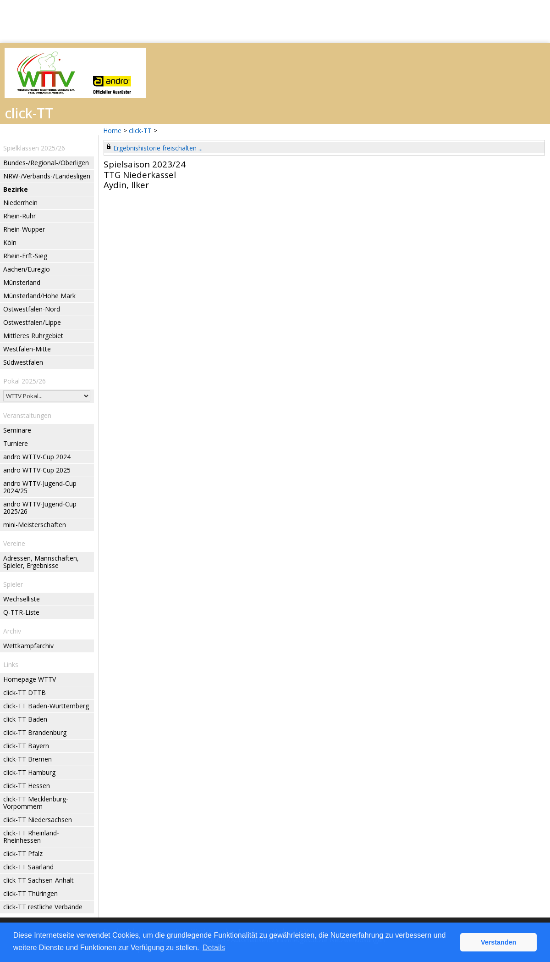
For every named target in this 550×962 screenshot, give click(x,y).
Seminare (17, 430)
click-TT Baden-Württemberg (46, 705)
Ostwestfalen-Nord (31, 309)
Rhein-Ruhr (19, 215)
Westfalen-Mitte (27, 349)
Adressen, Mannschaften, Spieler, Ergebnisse (41, 562)
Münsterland (21, 282)
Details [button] (214, 947)
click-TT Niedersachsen (37, 819)
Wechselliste (21, 599)
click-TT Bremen (27, 759)
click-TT (140, 130)
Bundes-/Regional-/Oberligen (46, 162)
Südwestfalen (23, 362)
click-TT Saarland (28, 866)
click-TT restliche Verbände (42, 906)
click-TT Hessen (26, 785)
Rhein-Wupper (24, 229)
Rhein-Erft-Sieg (25, 255)
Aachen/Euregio (26, 269)
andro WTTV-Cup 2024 (37, 456)
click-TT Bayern (26, 745)
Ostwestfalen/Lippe (32, 322)
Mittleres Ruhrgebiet (33, 335)
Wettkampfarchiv (28, 645)
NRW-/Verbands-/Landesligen (46, 176)
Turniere (15, 443)
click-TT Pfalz (23, 853)
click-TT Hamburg (29, 772)
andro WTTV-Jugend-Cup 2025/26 (40, 508)
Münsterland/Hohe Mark (39, 295)
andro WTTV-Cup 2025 (37, 470)
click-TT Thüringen (30, 893)
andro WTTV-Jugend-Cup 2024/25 (40, 487)
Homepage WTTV (29, 679)
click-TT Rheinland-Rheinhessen (31, 837)
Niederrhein (20, 202)
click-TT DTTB (24, 692)
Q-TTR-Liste (21, 612)
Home (112, 130)
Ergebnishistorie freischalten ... (158, 148)
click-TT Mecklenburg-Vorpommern (35, 803)
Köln (9, 242)
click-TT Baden (25, 719)
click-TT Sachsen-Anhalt (38, 880)
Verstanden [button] (499, 942)
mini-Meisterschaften (34, 524)
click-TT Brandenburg (34, 732)
